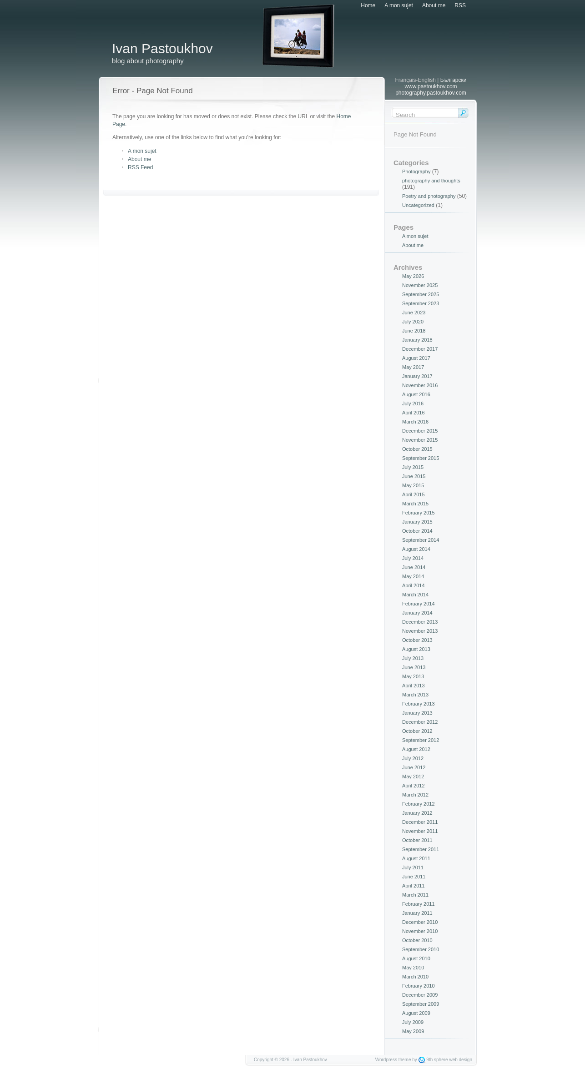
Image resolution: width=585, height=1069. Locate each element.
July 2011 (413, 867)
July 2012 (413, 758)
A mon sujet (398, 5)
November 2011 (420, 831)
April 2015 (413, 494)
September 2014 (420, 540)
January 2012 (417, 813)
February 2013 (418, 703)
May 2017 (413, 367)
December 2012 (420, 722)
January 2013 (417, 713)
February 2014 (418, 603)
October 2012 (417, 731)
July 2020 (413, 321)
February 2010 (418, 985)
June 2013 (413, 667)
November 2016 (420, 385)
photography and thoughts (431, 180)
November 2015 (420, 440)
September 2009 (420, 1004)
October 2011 (417, 840)
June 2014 (413, 567)
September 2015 (420, 458)
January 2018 (417, 340)
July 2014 (413, 558)
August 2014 (416, 549)
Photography (416, 171)
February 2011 (418, 904)
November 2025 (420, 285)
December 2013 (420, 622)
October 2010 (417, 940)
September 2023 (420, 303)
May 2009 (413, 1031)
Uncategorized (418, 205)
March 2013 (415, 694)
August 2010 (416, 958)
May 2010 (413, 967)
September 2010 (420, 949)
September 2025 (420, 294)
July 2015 (413, 467)
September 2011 (420, 849)
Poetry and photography (428, 196)
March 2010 (415, 976)
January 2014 (417, 612)
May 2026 (413, 276)
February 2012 (418, 804)
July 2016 (413, 403)
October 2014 (417, 531)
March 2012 (415, 794)
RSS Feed (140, 167)
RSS (460, 5)
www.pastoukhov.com (430, 86)
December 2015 (420, 431)
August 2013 (416, 649)
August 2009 (416, 1013)
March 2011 (415, 895)
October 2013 (417, 640)
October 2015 (417, 449)
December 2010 (420, 922)
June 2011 (413, 876)
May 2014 (413, 576)
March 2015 (415, 503)
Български (453, 80)
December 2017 (420, 349)
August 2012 (416, 749)
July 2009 (413, 1022)
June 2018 (413, 330)
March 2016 (415, 421)
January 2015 (417, 521)
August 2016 (416, 394)
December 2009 (420, 995)
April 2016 (413, 412)
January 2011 (417, 913)
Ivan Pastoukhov (162, 48)
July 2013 (413, 658)
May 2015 (413, 485)
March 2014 (415, 594)
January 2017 (417, 376)
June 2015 (413, 476)
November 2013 (420, 631)
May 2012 (413, 776)
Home (368, 5)
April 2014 (413, 585)
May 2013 (413, 676)
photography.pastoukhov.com (430, 93)
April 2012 (413, 785)
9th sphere (437, 1059)
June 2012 (413, 767)
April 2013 (413, 685)
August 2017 (416, 358)
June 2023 (413, 312)
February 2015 (418, 512)
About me (433, 5)
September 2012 (420, 740)
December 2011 (420, 822)
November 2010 (420, 931)
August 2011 (416, 858)
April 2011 (413, 885)
